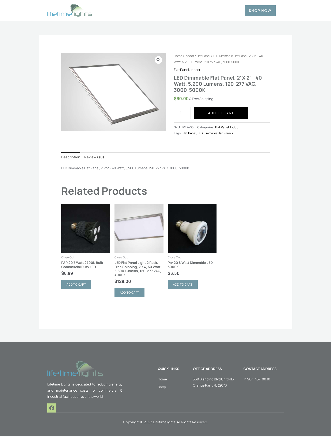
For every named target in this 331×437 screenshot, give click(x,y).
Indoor (189, 56)
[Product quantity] (182, 113)
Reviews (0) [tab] (94, 157)
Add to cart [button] (77, 284)
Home (178, 56)
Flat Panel (203, 56)
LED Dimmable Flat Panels (215, 133)
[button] (158, 60)
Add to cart (221, 113)
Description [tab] (70, 157)
